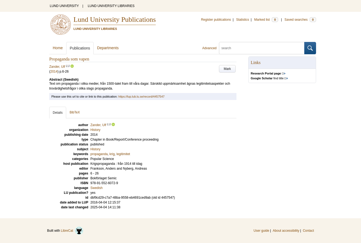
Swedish (96, 188)
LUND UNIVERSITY (64, 6)
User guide (261, 231)
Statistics (242, 20)
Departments (108, 48)
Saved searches (300, 20)
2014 (54, 71)
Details (58, 113)
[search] (262, 48)
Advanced (209, 48)
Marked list (266, 20)
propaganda (99, 154)
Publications (80, 48)
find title (267, 78)
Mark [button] (227, 69)
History (95, 149)
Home (58, 48)
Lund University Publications (114, 19)
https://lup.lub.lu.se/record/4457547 (141, 96)
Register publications (216, 20)
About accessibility (286, 231)
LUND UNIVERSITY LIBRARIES (111, 6)
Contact (308, 231)
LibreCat (72, 230)
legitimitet (123, 154)
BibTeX (75, 112)
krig (112, 154)
